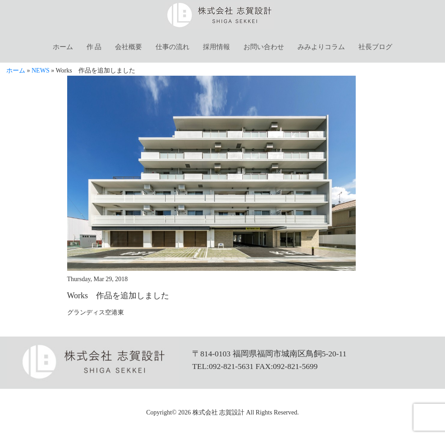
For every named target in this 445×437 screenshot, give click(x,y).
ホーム (63, 46)
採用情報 (216, 46)
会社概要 (128, 46)
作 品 (94, 46)
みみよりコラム (321, 46)
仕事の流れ (172, 46)
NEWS (41, 70)
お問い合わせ (263, 46)
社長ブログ (375, 46)
